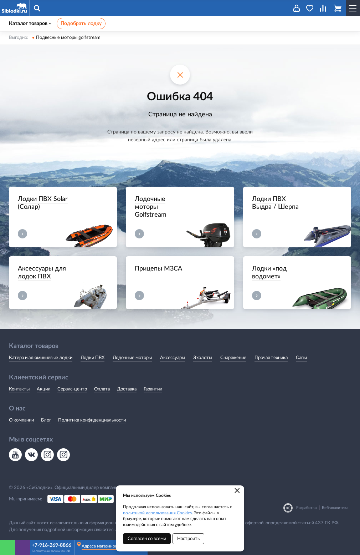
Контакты (19, 389)
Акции (43, 389)
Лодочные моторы (132, 357)
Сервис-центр (72, 389)
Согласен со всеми (147, 538)
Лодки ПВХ (92, 357)
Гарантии (153, 389)
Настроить (188, 538)
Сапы (301, 357)
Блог (46, 420)
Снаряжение (233, 357)
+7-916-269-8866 (51, 545)
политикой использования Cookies (157, 513)
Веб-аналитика (335, 508)
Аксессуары (172, 357)
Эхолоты (202, 357)
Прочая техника (271, 357)
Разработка (306, 508)
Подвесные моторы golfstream (68, 37)
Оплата (102, 389)
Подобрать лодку (81, 23)
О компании (21, 420)
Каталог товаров (30, 23)
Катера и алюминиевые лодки (40, 357)
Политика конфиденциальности (92, 420)
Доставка (127, 389)
